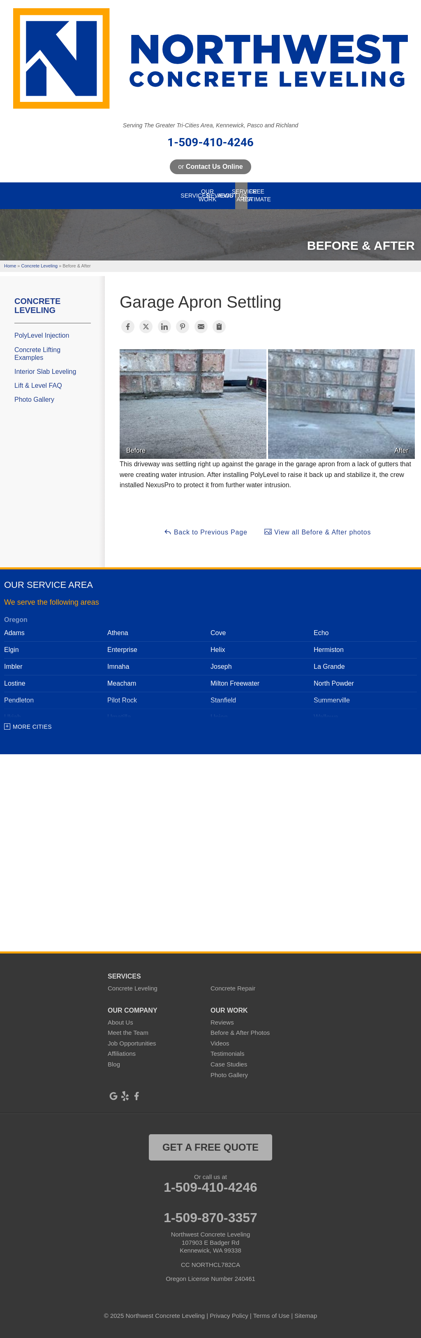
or (210, 166)
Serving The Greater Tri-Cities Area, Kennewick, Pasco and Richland (210, 125)
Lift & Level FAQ (38, 385)
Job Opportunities (132, 1043)
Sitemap (305, 1315)
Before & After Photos (240, 1032)
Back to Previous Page (206, 531)
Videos (219, 1043)
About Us (120, 1022)
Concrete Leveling (37, 306)
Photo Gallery (34, 399)
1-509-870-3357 (210, 1217)
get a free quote (210, 1147)
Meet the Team (128, 1032)
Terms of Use (271, 1315)
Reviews (222, 1022)
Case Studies (228, 1064)
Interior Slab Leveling (45, 371)
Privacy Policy (229, 1315)
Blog (114, 1064)
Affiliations (122, 1053)
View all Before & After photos (317, 531)
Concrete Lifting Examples (37, 353)
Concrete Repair (232, 988)
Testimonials (227, 1053)
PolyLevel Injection (41, 335)
